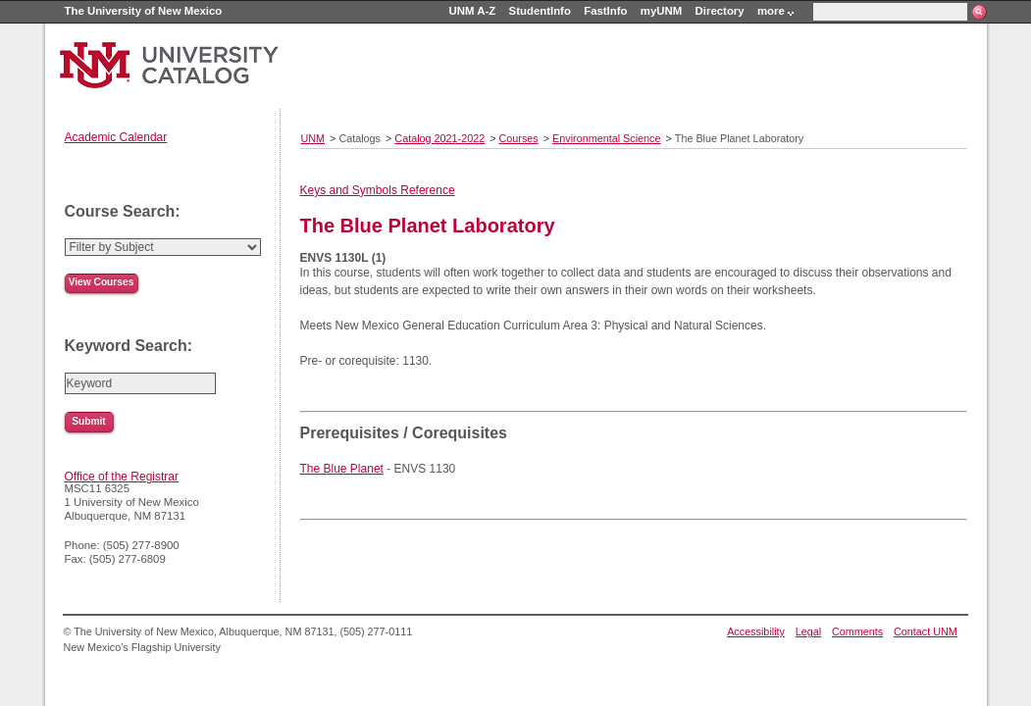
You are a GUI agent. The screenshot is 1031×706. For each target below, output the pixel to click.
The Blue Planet (342, 469)
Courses (519, 138)
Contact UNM (925, 631)
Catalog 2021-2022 (439, 138)
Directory (720, 11)
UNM (313, 138)
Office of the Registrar (122, 476)
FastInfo (605, 11)
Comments (857, 631)
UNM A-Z (472, 11)
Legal (808, 631)
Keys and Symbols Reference (377, 190)
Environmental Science (606, 138)
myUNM (661, 11)
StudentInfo (540, 11)
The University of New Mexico (144, 11)
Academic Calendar (116, 137)
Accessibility (756, 631)
